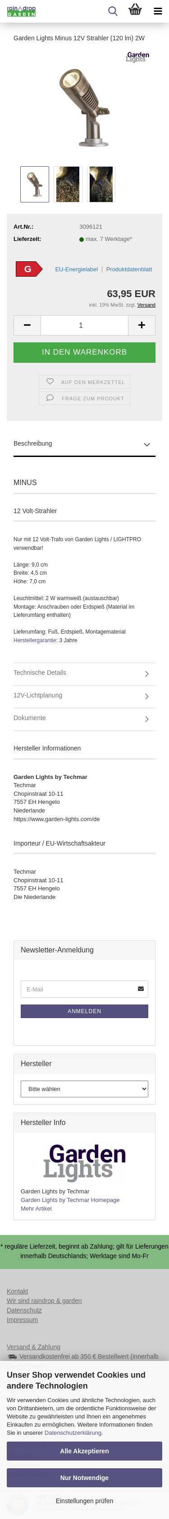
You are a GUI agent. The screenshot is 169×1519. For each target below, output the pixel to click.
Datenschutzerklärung (73, 1432)
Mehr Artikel (36, 1208)
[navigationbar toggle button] (157, 11)
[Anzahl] (84, 325)
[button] (27, 325)
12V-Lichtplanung (38, 695)
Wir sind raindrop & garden (44, 1300)
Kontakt (17, 1291)
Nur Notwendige (84, 1477)
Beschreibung (33, 443)
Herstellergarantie (35, 640)
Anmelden (84, 1011)
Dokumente (30, 717)
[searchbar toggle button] (112, 11)
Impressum (22, 1319)
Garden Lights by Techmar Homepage (70, 1200)
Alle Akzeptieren (84, 1451)
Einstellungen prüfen (85, 1501)
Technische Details (40, 672)
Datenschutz (24, 1310)
